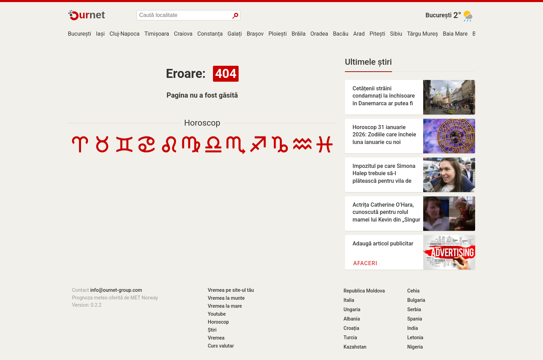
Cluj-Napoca (124, 33)
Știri (212, 330)
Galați (235, 33)
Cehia (413, 291)
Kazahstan (355, 347)
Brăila (298, 33)
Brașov (255, 33)
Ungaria (352, 309)
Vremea (216, 338)
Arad (359, 33)
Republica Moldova (364, 291)
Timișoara (156, 33)
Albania (352, 319)
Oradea (319, 33)
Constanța (210, 33)
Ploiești (277, 33)
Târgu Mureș (422, 33)
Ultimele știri (368, 62)
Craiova (183, 33)
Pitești (377, 33)
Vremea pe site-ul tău (231, 290)
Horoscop (202, 123)
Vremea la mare (225, 306)
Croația (351, 328)
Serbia (414, 309)
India (412, 328)
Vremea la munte (226, 298)
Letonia (415, 337)
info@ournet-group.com (116, 290)
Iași (100, 33)
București (439, 15)
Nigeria (415, 347)
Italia (349, 300)
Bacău (340, 33)
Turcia (350, 337)
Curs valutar (221, 346)
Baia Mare (455, 33)
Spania (414, 319)
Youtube (217, 314)
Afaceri (365, 263)
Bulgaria (416, 300)
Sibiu (396, 33)
